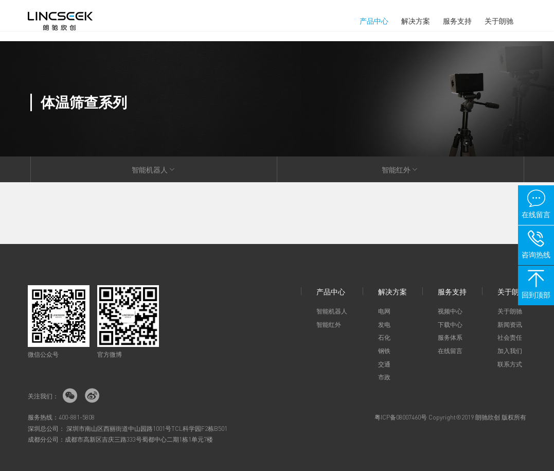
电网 (384, 311)
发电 (384, 324)
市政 (384, 377)
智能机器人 (154, 169)
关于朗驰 (499, 20)
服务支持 (457, 20)
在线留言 (450, 351)
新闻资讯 (509, 324)
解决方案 (415, 20)
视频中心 (450, 311)
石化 (384, 337)
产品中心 (374, 20)
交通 (384, 364)
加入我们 (509, 351)
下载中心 (450, 324)
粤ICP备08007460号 (400, 417)
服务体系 (450, 337)
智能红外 (400, 169)
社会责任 (509, 337)
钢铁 (384, 351)
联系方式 (509, 364)
